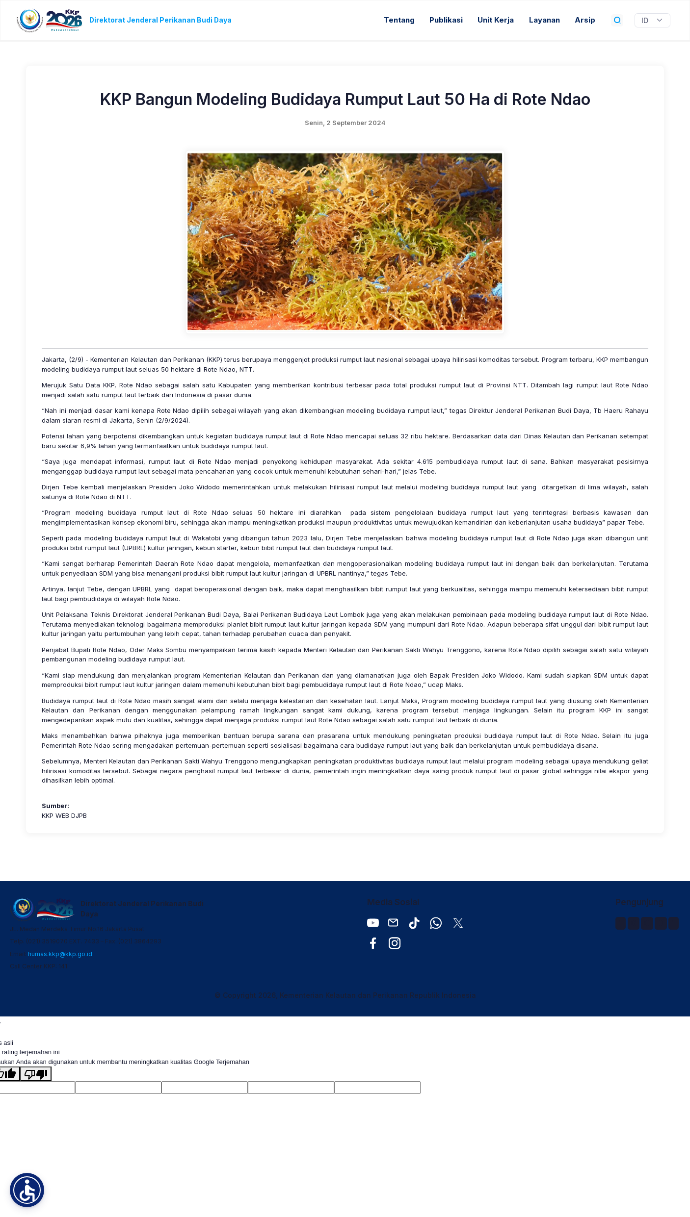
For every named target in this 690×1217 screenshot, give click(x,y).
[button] (27, 1190)
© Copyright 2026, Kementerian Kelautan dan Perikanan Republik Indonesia (345, 995)
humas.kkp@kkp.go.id (60, 954)
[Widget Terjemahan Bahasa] (652, 20)
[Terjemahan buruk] (36, 1073)
